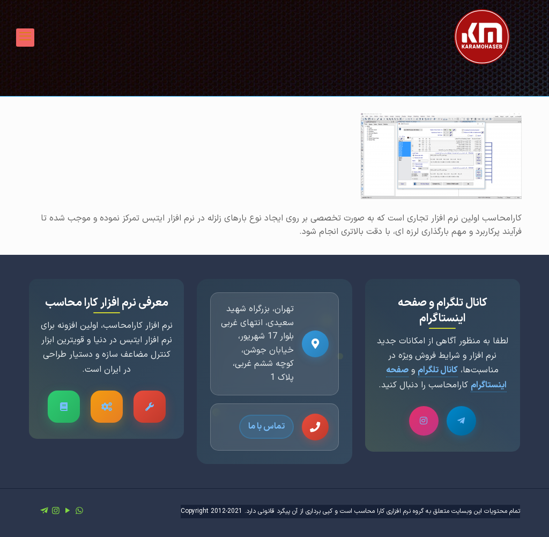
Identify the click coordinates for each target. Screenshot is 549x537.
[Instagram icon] (55, 511)
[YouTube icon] (67, 511)
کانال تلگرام (438, 370)
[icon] (44, 511)
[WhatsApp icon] (79, 511)
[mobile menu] (25, 37)
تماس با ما (266, 426)
